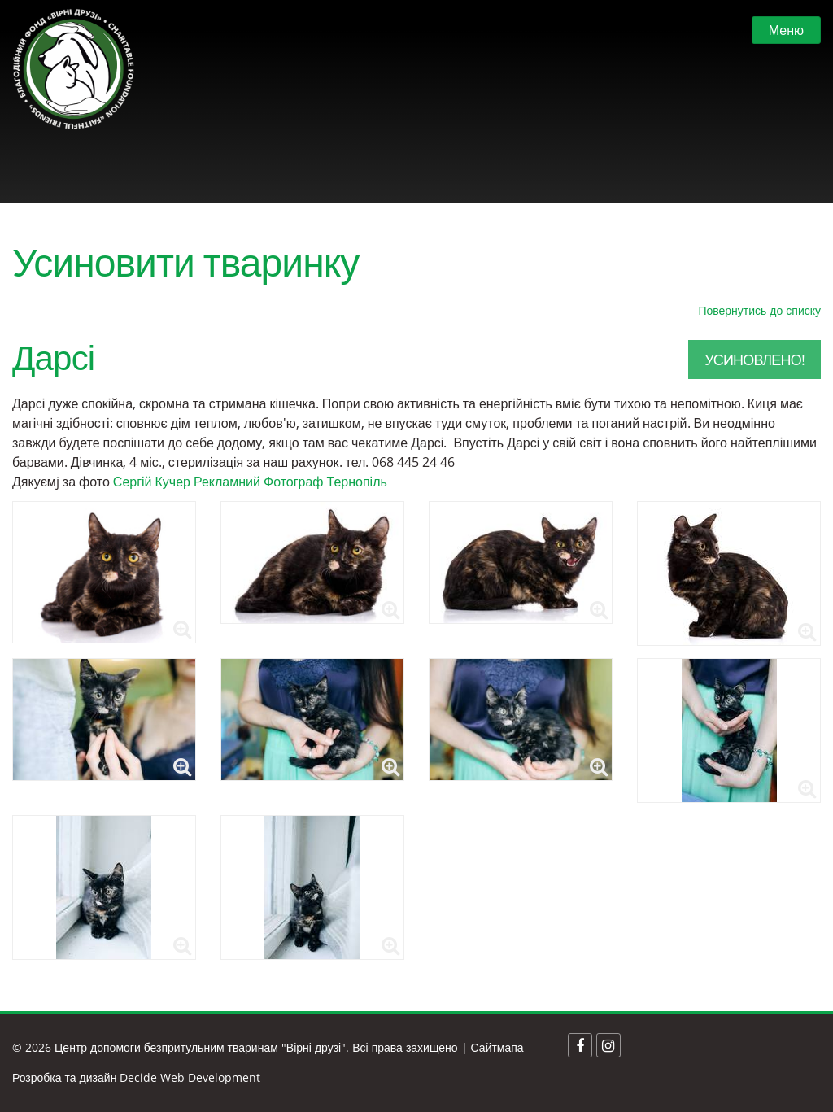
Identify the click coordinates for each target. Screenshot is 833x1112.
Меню (786, 30)
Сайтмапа (497, 1047)
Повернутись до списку (759, 310)
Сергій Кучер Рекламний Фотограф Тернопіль (250, 482)
